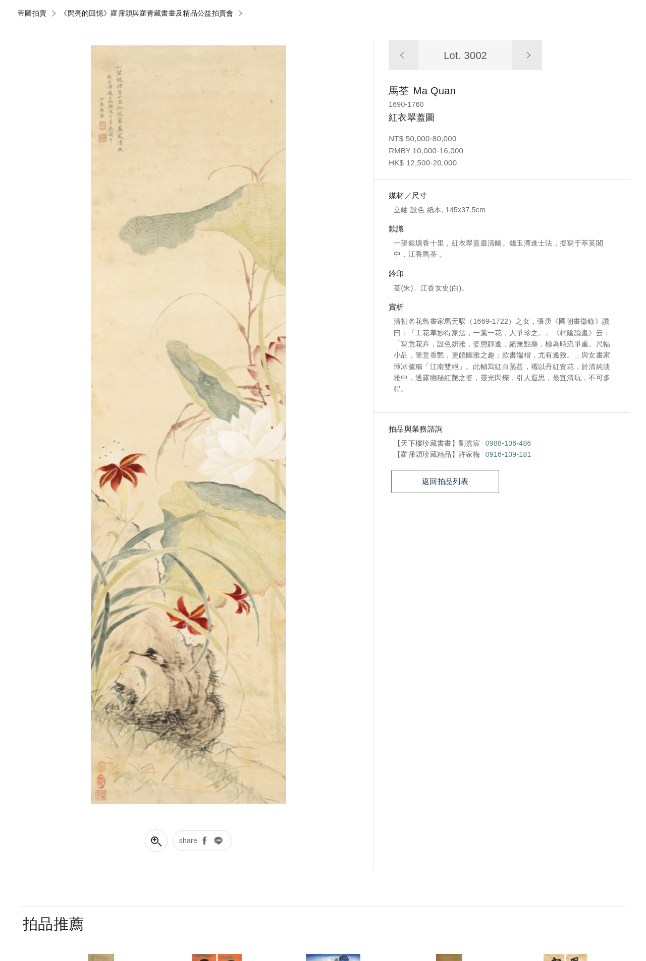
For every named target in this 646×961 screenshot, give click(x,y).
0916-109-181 (508, 454)
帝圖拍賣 (32, 13)
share (188, 840)
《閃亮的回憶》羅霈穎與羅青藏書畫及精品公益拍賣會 (146, 13)
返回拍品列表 (445, 481)
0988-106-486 (508, 443)
